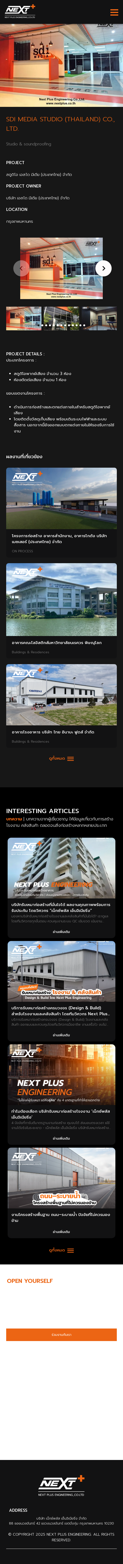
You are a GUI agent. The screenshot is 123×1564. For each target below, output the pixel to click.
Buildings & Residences (30, 652)
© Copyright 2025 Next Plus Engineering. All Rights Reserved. (61, 1537)
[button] (102, 268)
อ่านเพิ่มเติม (61, 931)
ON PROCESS (22, 551)
